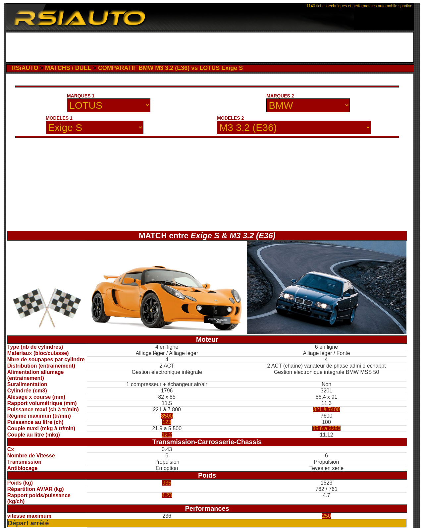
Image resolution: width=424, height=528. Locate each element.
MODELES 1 (59, 118)
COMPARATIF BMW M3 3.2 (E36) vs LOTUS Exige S (170, 68)
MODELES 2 (230, 118)
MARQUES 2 (280, 95)
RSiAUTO (25, 68)
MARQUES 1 (80, 95)
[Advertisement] (209, 47)
